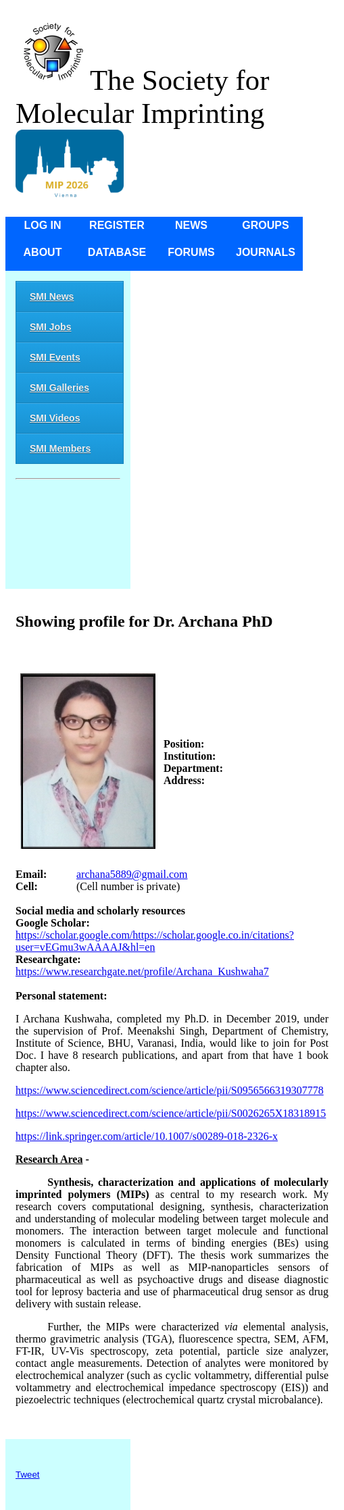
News (191, 225)
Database (117, 252)
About (43, 252)
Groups (265, 225)
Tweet (28, 1474)
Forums (191, 252)
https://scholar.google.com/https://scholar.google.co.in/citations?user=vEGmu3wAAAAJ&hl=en (155, 941)
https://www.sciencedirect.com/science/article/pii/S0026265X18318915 (171, 1113)
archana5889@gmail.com (131, 874)
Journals (265, 252)
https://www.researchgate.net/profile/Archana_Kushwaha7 (142, 971)
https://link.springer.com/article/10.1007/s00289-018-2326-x (147, 1136)
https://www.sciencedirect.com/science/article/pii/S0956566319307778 (170, 1090)
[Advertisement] (68, 536)
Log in (42, 225)
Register (117, 225)
